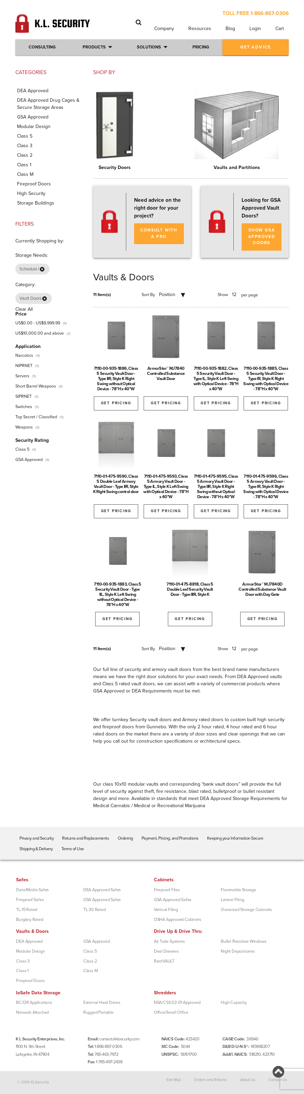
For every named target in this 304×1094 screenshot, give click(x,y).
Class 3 (23, 961)
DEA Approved (29, 941)
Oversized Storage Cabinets (246, 909)
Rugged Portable (98, 1012)
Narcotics (24, 355)
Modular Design (30, 951)
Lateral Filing (232, 899)
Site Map (173, 1080)
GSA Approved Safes (102, 899)
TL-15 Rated (26, 909)
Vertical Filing (166, 909)
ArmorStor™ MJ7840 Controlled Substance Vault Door (166, 373)
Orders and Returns (210, 1080)
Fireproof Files (167, 890)
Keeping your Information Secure (235, 838)
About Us (247, 1080)
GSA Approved (29, 459)
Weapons (24, 427)
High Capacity (233, 1002)
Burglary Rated (29, 919)
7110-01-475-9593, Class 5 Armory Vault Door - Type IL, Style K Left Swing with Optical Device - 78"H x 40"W (165, 487)
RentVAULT (164, 961)
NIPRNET (23, 365)
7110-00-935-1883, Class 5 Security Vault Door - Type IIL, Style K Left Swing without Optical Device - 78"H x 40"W (117, 594)
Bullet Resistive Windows (243, 941)
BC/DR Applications (34, 1002)
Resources (199, 28)
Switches (23, 406)
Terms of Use (72, 849)
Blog (230, 28)
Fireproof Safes (30, 899)
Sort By (148, 294)
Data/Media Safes (32, 890)
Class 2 (90, 961)
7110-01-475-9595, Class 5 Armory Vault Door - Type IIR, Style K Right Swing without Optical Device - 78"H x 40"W (216, 487)
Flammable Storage (238, 890)
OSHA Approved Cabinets (177, 919)
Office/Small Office (171, 1012)
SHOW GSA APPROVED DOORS (261, 237)
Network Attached (32, 1012)
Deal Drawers (166, 951)
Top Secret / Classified (36, 417)
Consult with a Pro (158, 233)
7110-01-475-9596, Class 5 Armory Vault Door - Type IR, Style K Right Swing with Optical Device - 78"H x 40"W (265, 487)
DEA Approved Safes (102, 890)
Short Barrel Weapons (35, 386)
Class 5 (22, 449)
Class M (90, 970)
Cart (279, 28)
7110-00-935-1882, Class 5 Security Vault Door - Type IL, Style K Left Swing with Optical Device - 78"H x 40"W (215, 379)
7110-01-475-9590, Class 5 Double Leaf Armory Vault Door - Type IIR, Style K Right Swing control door (116, 484)
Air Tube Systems (169, 941)
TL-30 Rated (94, 909)
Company (164, 28)
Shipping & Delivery (36, 849)
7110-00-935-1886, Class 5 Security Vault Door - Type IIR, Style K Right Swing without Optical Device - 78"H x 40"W (116, 379)
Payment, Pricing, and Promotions (170, 838)
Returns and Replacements (85, 838)
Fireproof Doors (30, 980)
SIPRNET (23, 396)
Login (255, 28)
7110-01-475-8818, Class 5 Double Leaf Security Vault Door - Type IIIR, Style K (190, 589)
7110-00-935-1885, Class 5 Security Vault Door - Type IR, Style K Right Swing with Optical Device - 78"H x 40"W (265, 379)
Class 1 (22, 970)
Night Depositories (238, 951)
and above (39, 333)
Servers (22, 376)
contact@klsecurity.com (119, 1039)
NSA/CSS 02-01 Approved (177, 1002)
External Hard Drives (101, 1002)
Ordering (125, 838)
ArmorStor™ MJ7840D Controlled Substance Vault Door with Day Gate (262, 589)
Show (223, 294)
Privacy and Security (36, 838)
